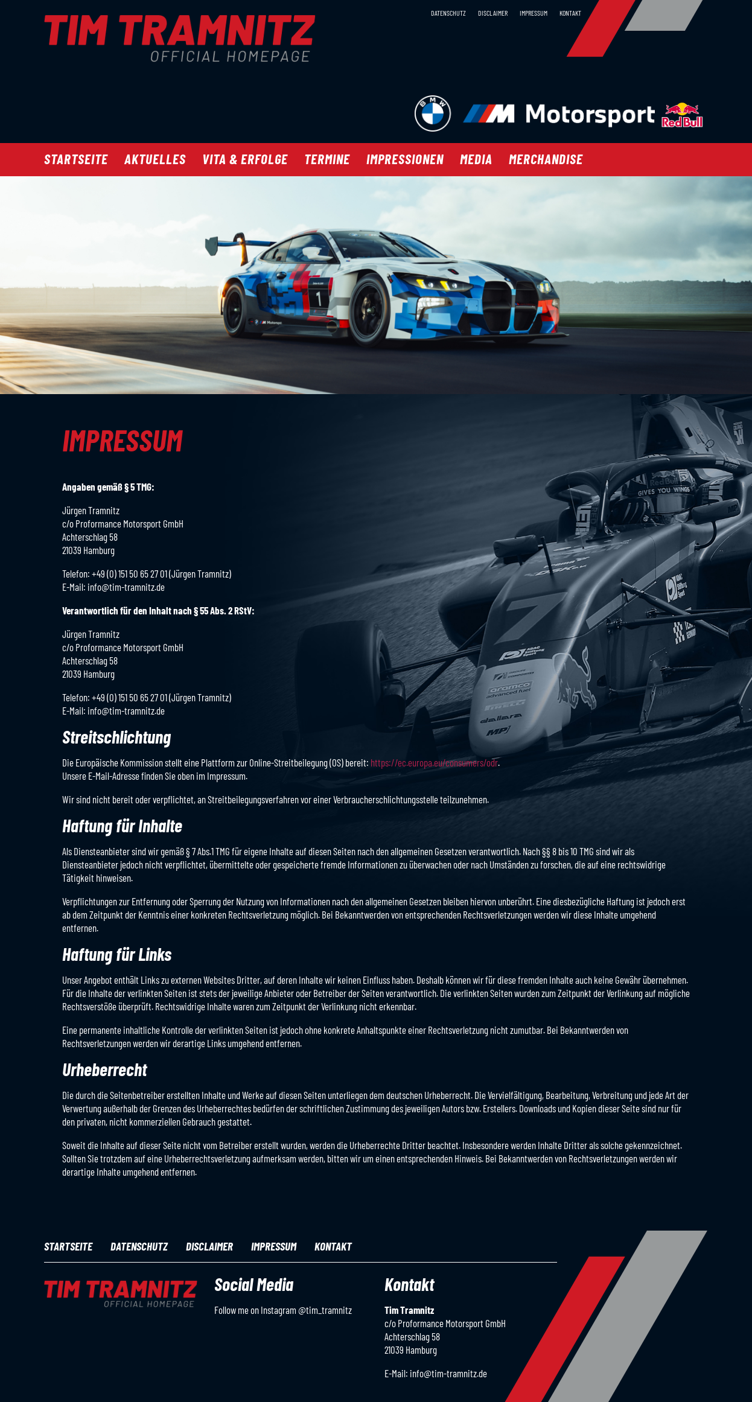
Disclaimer (493, 12)
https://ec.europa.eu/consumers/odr (434, 762)
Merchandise (546, 158)
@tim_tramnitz (325, 1310)
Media (476, 158)
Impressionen (405, 158)
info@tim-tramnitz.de (448, 1373)
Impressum (533, 12)
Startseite (76, 158)
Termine (327, 158)
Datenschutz (448, 12)
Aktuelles (155, 158)
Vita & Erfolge (245, 158)
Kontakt (570, 12)
